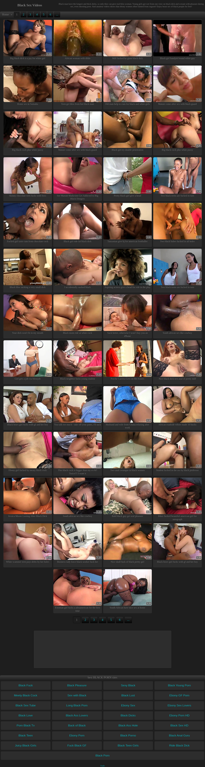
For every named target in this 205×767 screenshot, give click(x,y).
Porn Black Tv (26, 725)
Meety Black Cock (25, 695)
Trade (102, 766)
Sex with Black (76, 695)
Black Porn (102, 755)
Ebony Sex (128, 705)
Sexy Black (128, 685)
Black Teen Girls (128, 745)
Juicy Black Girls (25, 745)
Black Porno (128, 735)
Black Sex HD (179, 725)
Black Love (25, 715)
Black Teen (26, 735)
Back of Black (77, 725)
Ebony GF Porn (179, 695)
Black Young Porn (179, 685)
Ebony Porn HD (179, 715)
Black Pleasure (77, 685)
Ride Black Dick (179, 745)
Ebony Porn (76, 735)
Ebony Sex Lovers (179, 705)
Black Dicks (128, 715)
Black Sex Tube (26, 705)
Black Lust (128, 695)
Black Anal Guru (179, 735)
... (57, 14)
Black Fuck (25, 685)
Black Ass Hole (128, 725)
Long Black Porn (77, 705)
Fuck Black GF (76, 745)
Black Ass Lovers (77, 715)
